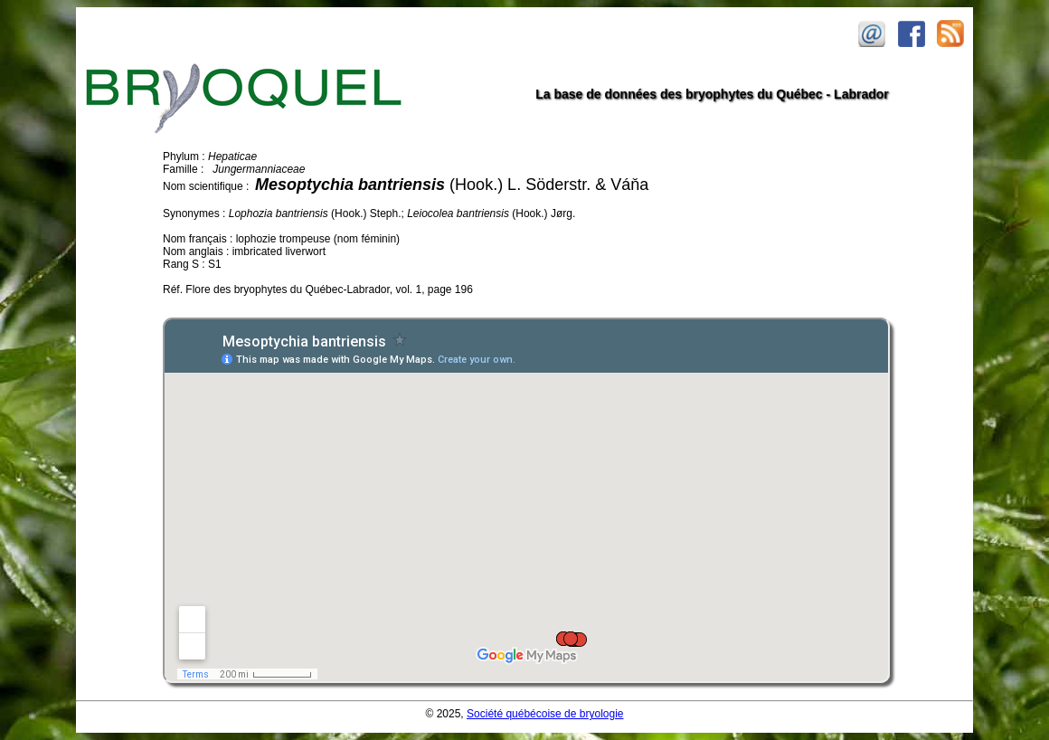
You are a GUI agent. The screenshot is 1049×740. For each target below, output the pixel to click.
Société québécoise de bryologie (545, 713)
